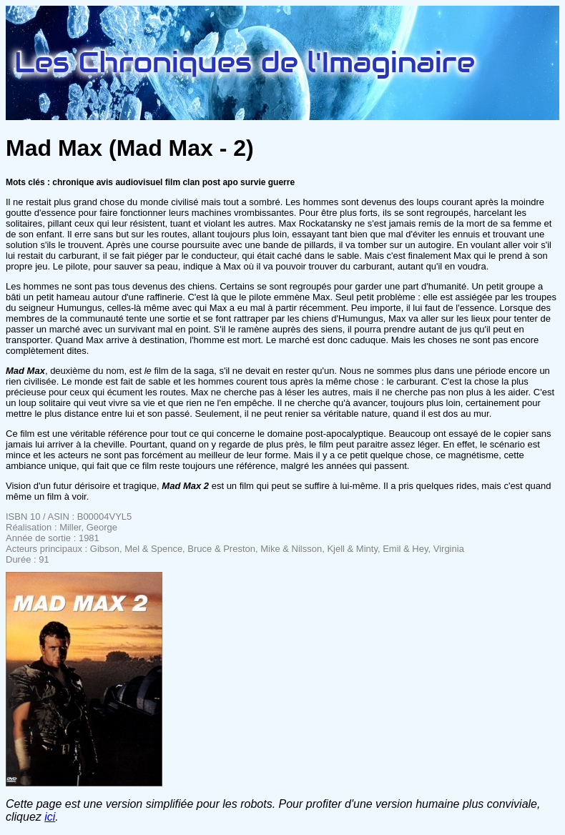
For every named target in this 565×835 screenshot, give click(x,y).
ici (49, 817)
